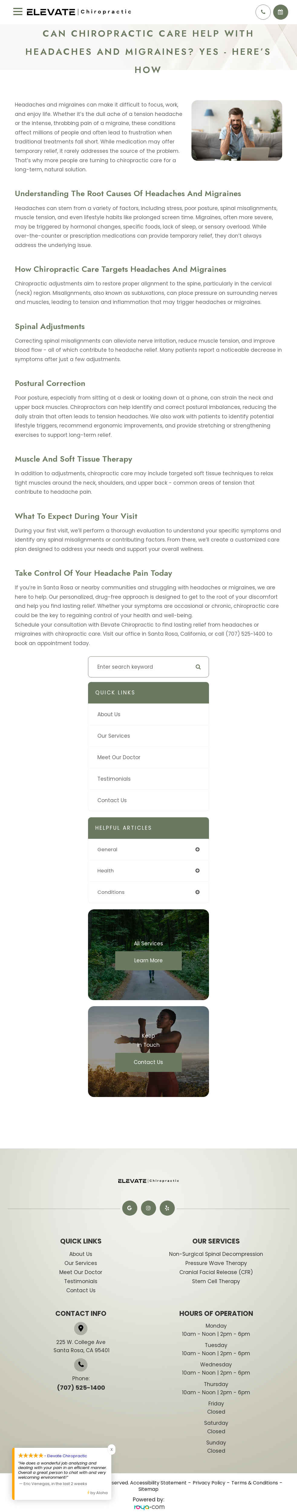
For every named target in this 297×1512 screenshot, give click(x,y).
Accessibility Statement (158, 1483)
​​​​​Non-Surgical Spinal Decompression (216, 1254)
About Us (108, 714)
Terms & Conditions (254, 1483)
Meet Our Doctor (118, 757)
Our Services (113, 736)
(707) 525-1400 (81, 1388)
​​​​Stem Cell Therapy (216, 1282)
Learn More (148, 961)
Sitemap (148, 1489)
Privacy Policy (209, 1483)
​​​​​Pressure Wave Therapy (216, 1263)
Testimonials (114, 778)
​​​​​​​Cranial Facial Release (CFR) (216, 1272)
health (105, 871)
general (107, 849)
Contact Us (112, 800)
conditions (111, 893)
